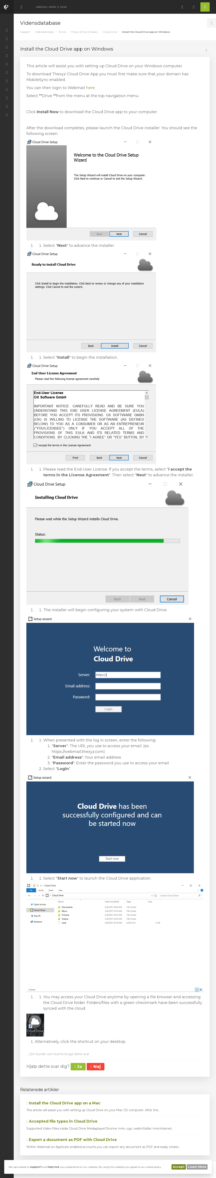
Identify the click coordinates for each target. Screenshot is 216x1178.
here (90, 87)
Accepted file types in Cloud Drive (61, 1121)
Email (62, 31)
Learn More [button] (197, 1167)
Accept (179, 1167)
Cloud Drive (110, 31)
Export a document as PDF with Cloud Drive (71, 1139)
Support (25, 31)
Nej (95, 1066)
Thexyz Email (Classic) (84, 31)
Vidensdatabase (44, 31)
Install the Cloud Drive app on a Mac (63, 1103)
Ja (78, 1066)
